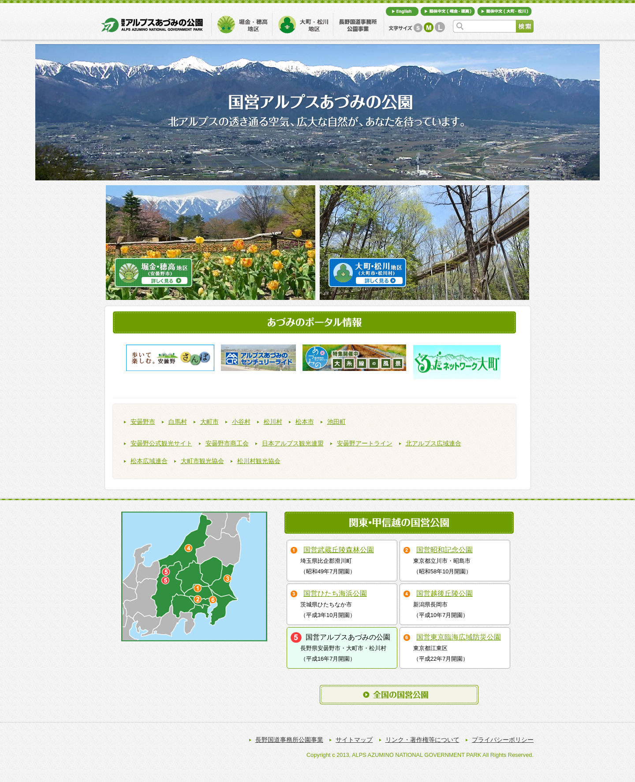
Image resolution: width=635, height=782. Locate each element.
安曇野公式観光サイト (161, 443)
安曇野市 (143, 422)
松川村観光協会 (258, 461)
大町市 (209, 422)
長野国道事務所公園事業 (358, 24)
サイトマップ (354, 739)
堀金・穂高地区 (242, 24)
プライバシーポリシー (503, 739)
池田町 (336, 422)
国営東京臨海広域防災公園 (458, 637)
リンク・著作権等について (422, 739)
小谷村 (241, 422)
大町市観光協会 (202, 461)
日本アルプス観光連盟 (293, 443)
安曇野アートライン (364, 443)
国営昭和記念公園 (444, 550)
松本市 (304, 422)
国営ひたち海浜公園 (335, 593)
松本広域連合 (149, 461)
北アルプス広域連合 (433, 443)
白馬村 (177, 422)
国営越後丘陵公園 (444, 593)
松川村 (273, 422)
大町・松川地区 (303, 24)
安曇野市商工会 (227, 443)
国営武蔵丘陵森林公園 (338, 550)
